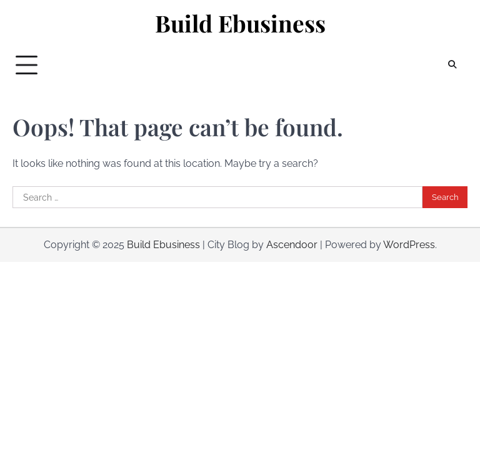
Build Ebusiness (240, 23)
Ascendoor (292, 245)
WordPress (409, 245)
